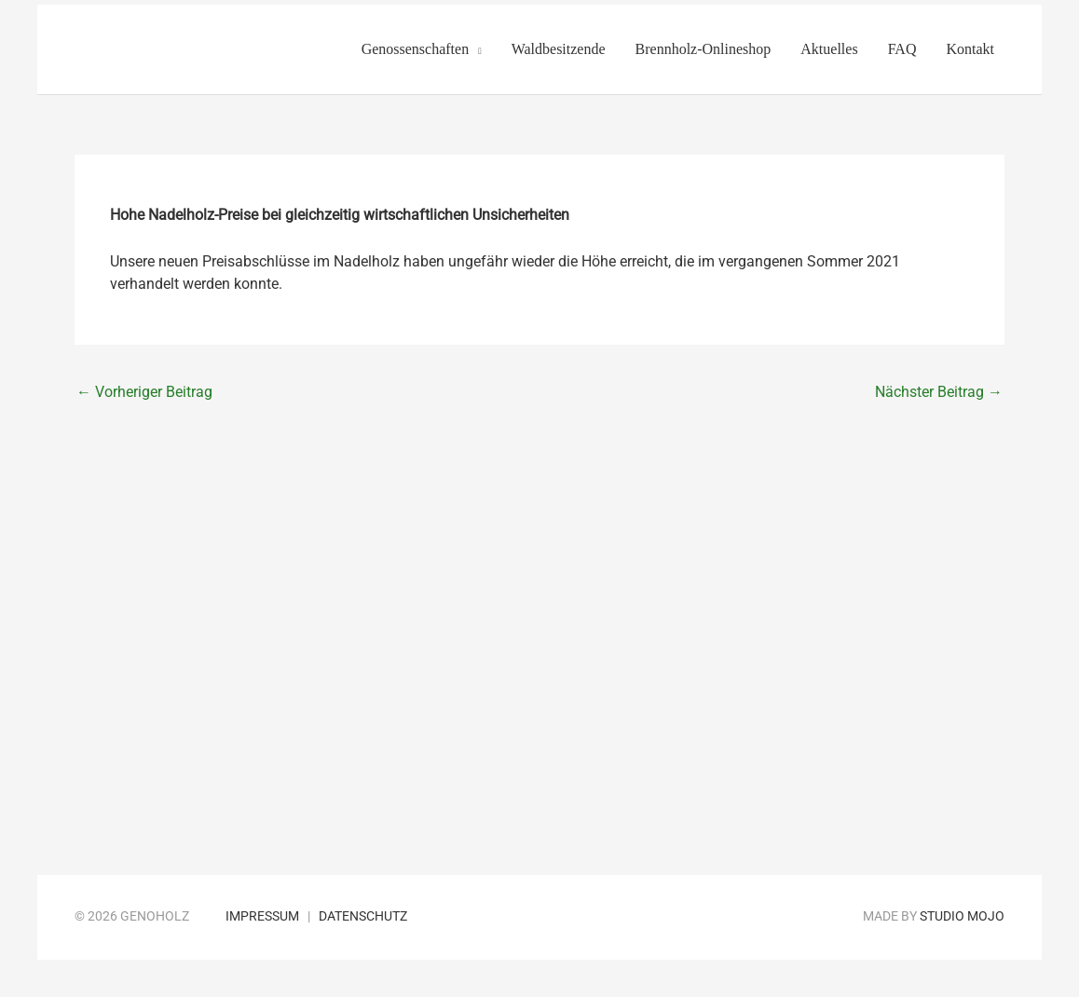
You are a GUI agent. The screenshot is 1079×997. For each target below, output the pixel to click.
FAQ (902, 49)
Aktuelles (828, 49)
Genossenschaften (416, 49)
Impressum (262, 916)
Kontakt (970, 49)
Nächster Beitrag (939, 392)
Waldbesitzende (559, 49)
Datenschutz (363, 916)
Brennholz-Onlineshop (703, 49)
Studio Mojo (962, 916)
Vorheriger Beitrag (144, 392)
